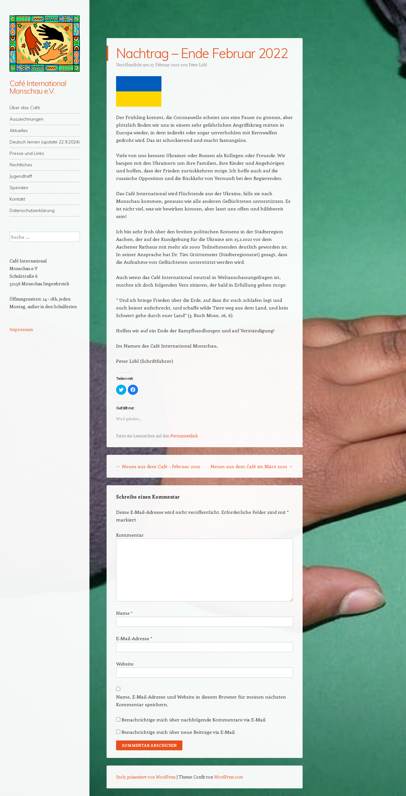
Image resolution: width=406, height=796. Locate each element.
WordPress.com (228, 776)
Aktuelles (19, 130)
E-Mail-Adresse (134, 638)
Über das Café (25, 107)
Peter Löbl (198, 64)
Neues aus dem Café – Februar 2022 (158, 466)
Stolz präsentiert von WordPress (145, 776)
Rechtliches (21, 165)
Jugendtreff (21, 176)
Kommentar (130, 535)
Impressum (21, 329)
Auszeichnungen (26, 119)
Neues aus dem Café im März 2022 (252, 466)
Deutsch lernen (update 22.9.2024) (45, 142)
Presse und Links (27, 153)
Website (125, 663)
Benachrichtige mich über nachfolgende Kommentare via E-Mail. (193, 719)
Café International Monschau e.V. (38, 87)
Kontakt (17, 199)
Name (124, 613)
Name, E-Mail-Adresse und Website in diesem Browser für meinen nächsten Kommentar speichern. (201, 700)
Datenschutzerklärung (32, 210)
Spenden (19, 187)
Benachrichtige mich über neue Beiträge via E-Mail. (178, 732)
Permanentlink (184, 435)
